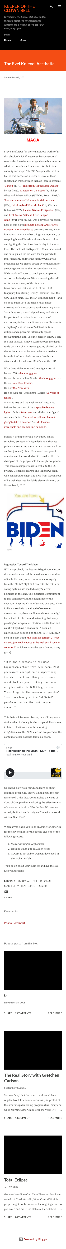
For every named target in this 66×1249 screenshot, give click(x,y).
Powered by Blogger (33, 1239)
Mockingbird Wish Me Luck (27, 205)
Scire (44, 885)
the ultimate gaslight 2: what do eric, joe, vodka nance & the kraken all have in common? (32, 642)
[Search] (51, 6)
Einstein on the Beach (32, 190)
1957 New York (20, 387)
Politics (35, 885)
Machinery (11, 885)
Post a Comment (14, 923)
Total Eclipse (16, 1179)
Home (7, 40)
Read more (55, 1013)
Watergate (26, 412)
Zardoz (9, 185)
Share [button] (8, 897)
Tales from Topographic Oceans (40, 185)
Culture (38, 881)
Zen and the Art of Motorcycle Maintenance (30, 200)
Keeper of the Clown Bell (19, 8)
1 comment (22, 1117)
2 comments (23, 1013)
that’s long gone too (50, 378)
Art (29, 881)
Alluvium (20, 881)
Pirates (24, 885)
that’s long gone (28, 373)
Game (47, 881)
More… (23, 40)
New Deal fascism (22, 383)
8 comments (23, 1217)
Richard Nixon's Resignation (38, 210)
